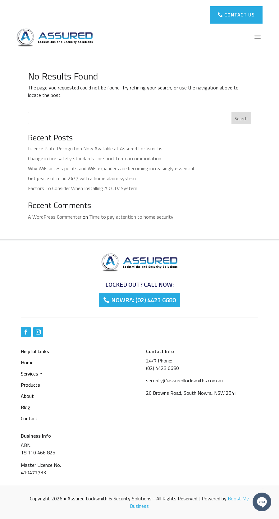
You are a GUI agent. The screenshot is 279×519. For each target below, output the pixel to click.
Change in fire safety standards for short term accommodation (94, 158)
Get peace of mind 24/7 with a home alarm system (82, 178)
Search (241, 118)
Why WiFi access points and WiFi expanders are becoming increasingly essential (111, 168)
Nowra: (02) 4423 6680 (143, 300)
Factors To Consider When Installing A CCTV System (82, 188)
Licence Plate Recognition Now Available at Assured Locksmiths (95, 148)
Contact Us (236, 14)
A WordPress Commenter (54, 217)
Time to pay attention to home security (131, 217)
